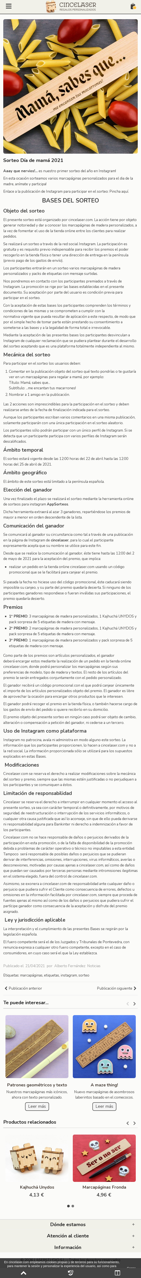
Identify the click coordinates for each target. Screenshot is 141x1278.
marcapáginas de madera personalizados (65, 616)
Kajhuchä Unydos (37, 1187)
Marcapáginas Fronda (104, 1187)
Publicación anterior (23, 988)
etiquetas (51, 975)
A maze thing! (104, 1085)
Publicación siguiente (117, 988)
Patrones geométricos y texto (37, 1085)
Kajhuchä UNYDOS (118, 616)
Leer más (37, 1106)
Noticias (93, 965)
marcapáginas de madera (100, 268)
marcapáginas (31, 975)
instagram (69, 975)
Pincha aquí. (119, 191)
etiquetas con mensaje (65, 273)
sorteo (83, 975)
